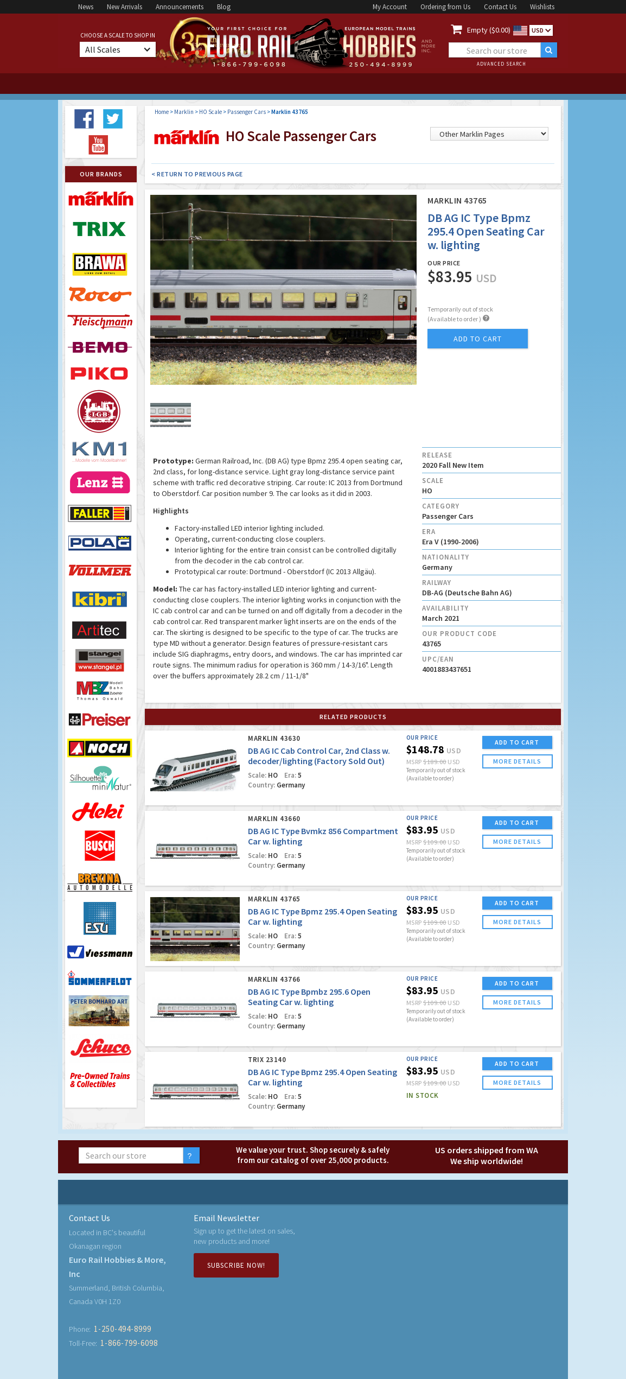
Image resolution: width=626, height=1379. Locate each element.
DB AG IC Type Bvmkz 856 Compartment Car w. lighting (323, 836)
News (85, 6)
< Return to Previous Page (197, 174)
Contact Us (500, 6)
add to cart (477, 339)
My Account (390, 6)
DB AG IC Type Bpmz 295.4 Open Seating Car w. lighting (322, 916)
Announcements (179, 6)
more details (517, 761)
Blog (224, 6)
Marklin (184, 112)
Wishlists (542, 6)
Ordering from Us (445, 6)
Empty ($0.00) (488, 30)
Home (162, 112)
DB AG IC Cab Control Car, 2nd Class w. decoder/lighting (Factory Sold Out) (319, 755)
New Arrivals (124, 6)
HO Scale (210, 112)
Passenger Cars (246, 112)
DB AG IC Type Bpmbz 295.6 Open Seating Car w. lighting (309, 996)
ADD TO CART (517, 742)
